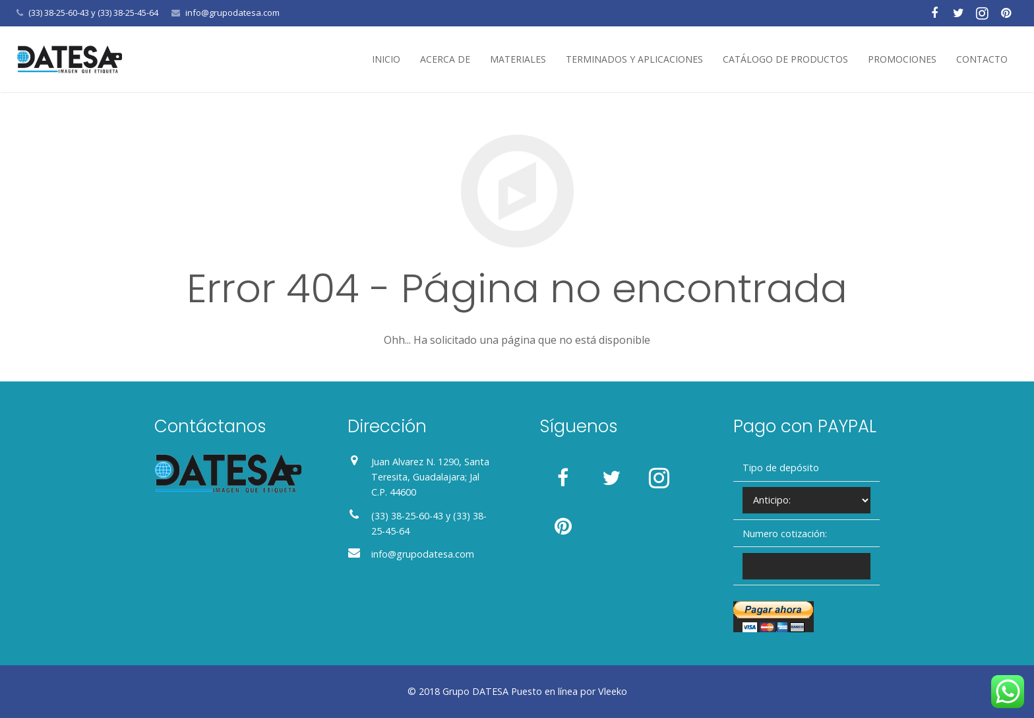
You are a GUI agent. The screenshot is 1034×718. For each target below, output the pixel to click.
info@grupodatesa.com (232, 12)
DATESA (490, 691)
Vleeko (612, 691)
